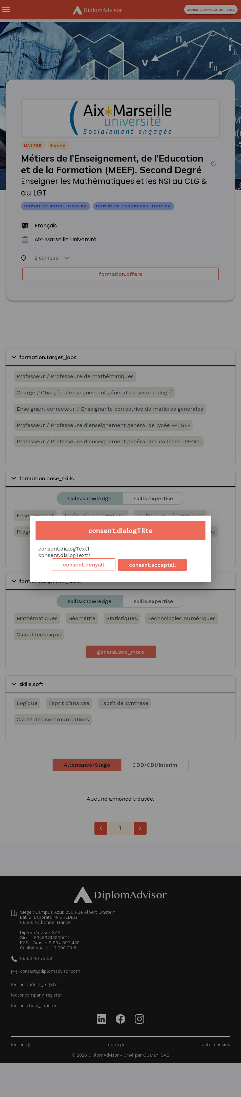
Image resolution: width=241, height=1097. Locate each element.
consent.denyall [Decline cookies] (83, 564)
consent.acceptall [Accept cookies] (152, 565)
